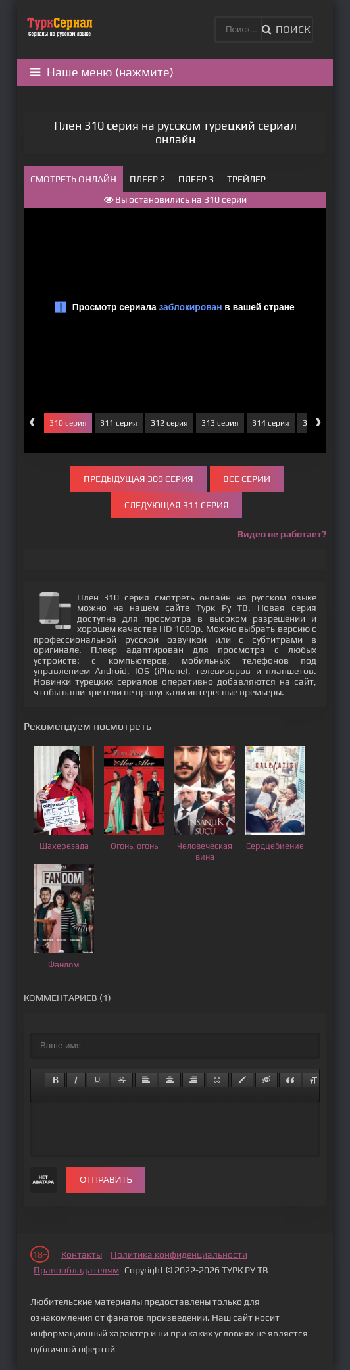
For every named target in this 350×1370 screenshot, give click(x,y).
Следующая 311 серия (176, 505)
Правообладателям (76, 1270)
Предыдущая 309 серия (138, 479)
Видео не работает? (282, 534)
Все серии (246, 479)
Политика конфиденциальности (179, 1254)
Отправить (106, 1180)
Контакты (81, 1254)
